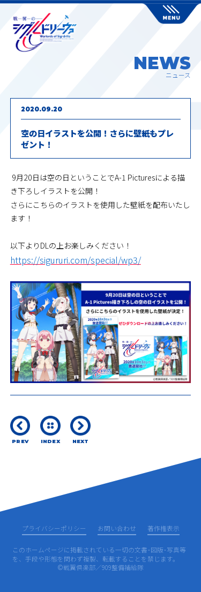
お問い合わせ (117, 529)
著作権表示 (163, 529)
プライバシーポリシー (54, 529)
